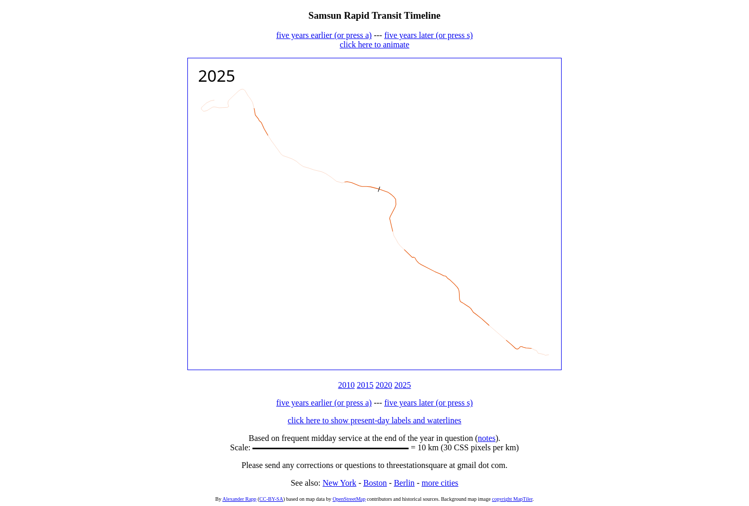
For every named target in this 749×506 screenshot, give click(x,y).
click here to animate (375, 44)
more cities (440, 482)
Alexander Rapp (239, 499)
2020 (384, 385)
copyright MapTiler (512, 499)
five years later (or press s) (428, 35)
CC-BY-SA (271, 499)
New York (340, 482)
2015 (365, 385)
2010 (346, 385)
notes (487, 438)
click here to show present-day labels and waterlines (375, 420)
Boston (375, 482)
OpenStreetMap (349, 499)
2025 (403, 385)
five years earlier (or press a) (324, 35)
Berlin (404, 482)
